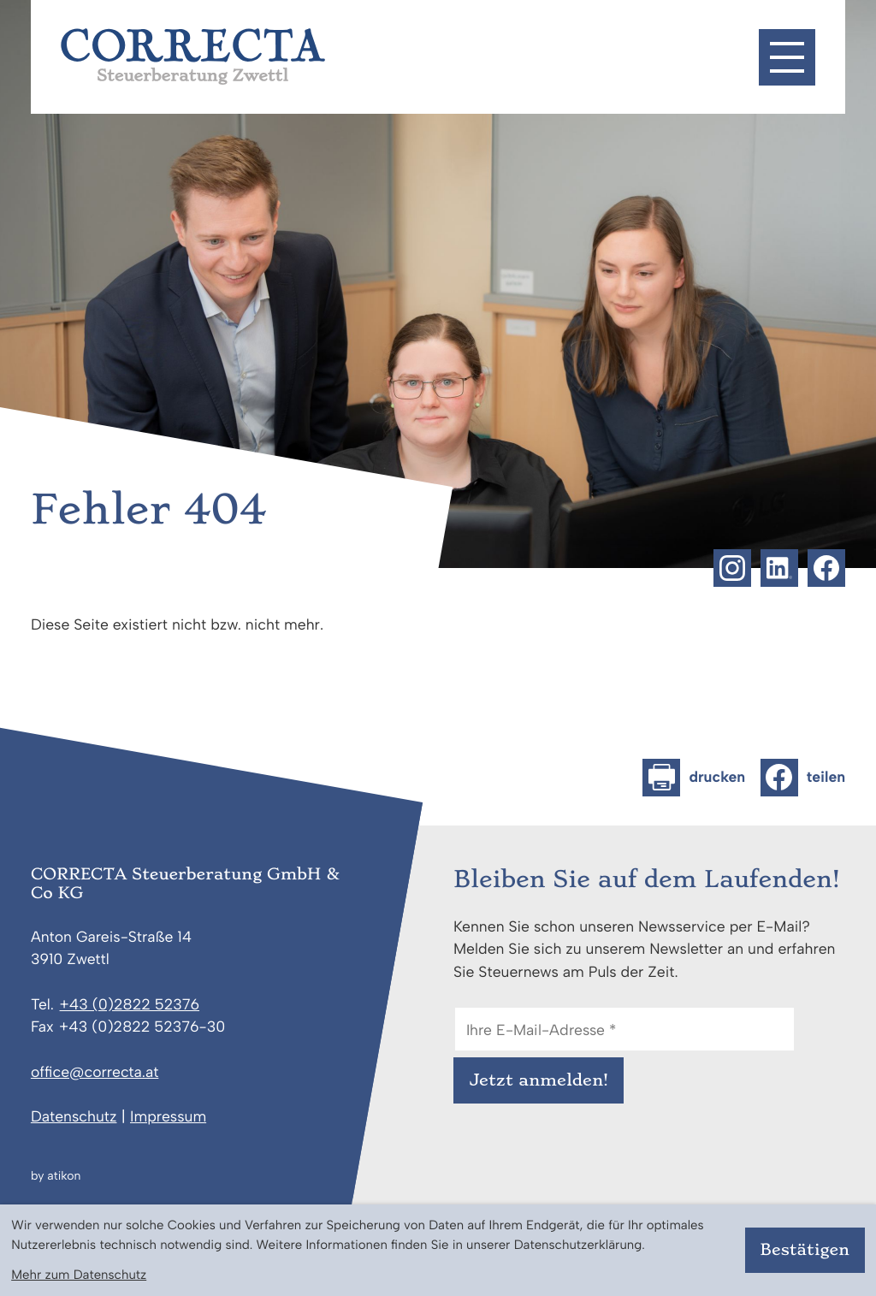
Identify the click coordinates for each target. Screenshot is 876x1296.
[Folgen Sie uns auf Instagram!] (732, 568)
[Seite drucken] (693, 777)
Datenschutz (74, 1117)
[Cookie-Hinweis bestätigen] (805, 1251)
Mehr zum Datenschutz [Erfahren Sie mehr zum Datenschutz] (78, 1274)
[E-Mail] (624, 1029)
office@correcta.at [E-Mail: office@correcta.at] (94, 1072)
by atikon (55, 1176)
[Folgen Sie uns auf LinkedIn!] (779, 568)
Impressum (168, 1117)
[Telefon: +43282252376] (130, 1005)
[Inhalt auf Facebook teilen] (803, 777)
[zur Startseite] (193, 56)
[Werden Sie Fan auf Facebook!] (826, 568)
